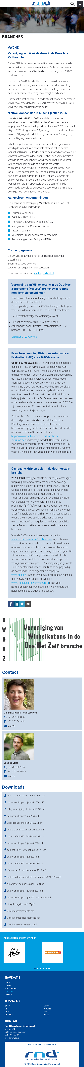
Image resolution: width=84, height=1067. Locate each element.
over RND (9, 994)
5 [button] (46, 968)
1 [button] (35, 968)
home (7, 982)
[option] (23, 952)
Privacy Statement (47, 1044)
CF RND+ (9, 1015)
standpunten (11, 988)
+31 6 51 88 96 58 (17, 771)
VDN (7, 1012)
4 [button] (43, 968)
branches (9, 991)
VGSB (46, 1015)
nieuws (8, 985)
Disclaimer (33, 1044)
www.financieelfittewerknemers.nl (30, 582)
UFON (46, 1006)
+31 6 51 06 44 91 (17, 721)
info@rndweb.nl (12, 1038)
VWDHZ (47, 1009)
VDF (7, 1009)
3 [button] (40, 968)
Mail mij (11, 726)
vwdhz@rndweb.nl (44, 273)
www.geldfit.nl (19, 574)
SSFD (7, 1006)
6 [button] (49, 968)
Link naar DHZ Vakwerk (24, 336)
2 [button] (37, 968)
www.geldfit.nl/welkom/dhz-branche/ (31, 539)
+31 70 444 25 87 (16, 716)
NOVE (46, 1012)
